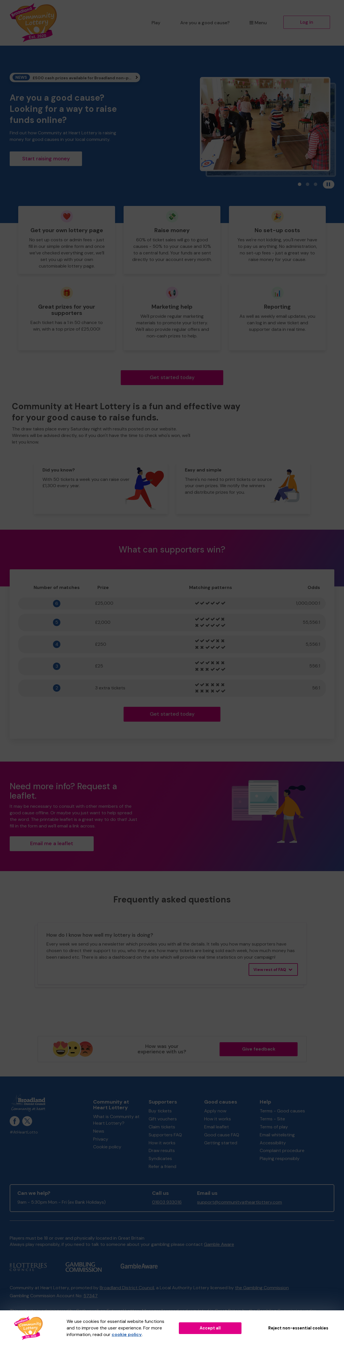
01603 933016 (167, 1202)
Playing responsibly (280, 1158)
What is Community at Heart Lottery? (116, 1120)
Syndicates (160, 1158)
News (98, 1131)
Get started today (172, 377)
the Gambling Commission (262, 1288)
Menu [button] (258, 23)
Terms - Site (272, 1119)
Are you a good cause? (205, 23)
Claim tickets (162, 1127)
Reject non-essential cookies (298, 1328)
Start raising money (46, 158)
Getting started (220, 1143)
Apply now (215, 1111)
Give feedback (258, 1049)
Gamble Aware (219, 1244)
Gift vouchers (163, 1119)
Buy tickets (160, 1111)
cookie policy (127, 1334)
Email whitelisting (277, 1135)
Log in (306, 22)
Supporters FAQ (165, 1135)
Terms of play (274, 1127)
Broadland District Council (127, 1288)
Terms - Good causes (282, 1111)
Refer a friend (162, 1166)
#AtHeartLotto (24, 1132)
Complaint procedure (282, 1150)
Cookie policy (107, 1147)
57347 (90, 1296)
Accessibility (273, 1143)
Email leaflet (216, 1127)
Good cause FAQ (221, 1135)
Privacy (100, 1139)
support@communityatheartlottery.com (239, 1202)
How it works (162, 1143)
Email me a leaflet (51, 843)
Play (155, 23)
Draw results (162, 1150)
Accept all (210, 1328)
